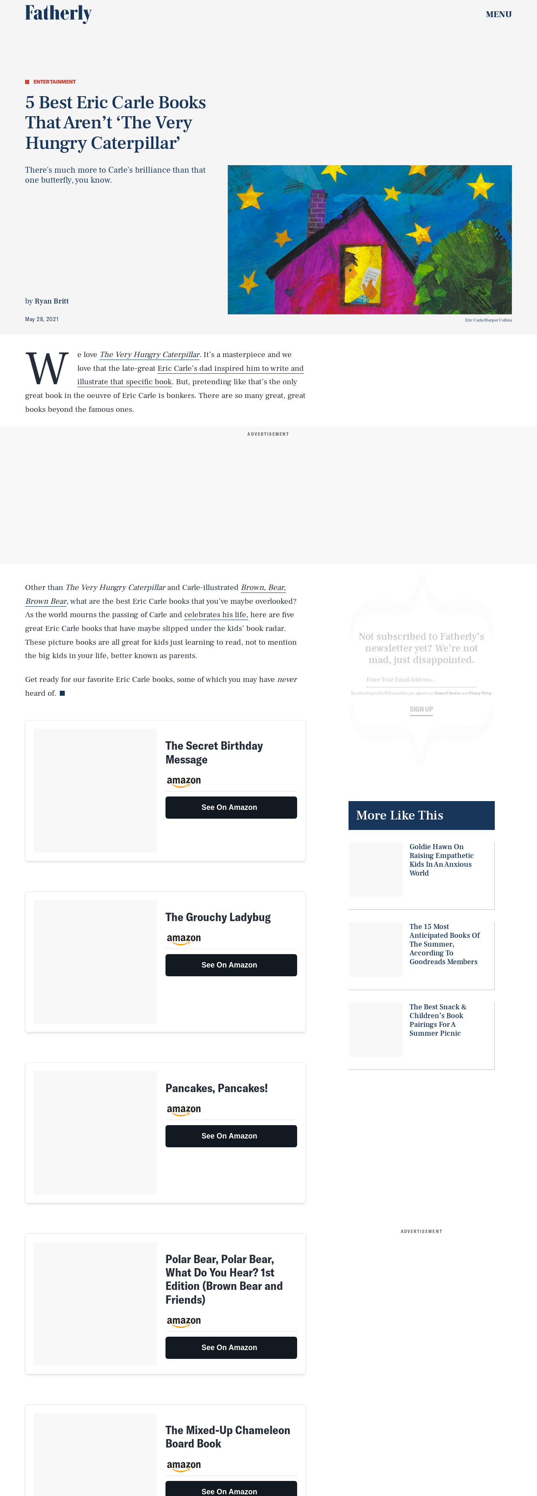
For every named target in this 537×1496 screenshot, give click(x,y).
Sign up (421, 715)
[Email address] (421, 686)
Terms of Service (448, 699)
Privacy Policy (480, 699)
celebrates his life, (216, 615)
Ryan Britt (52, 301)
